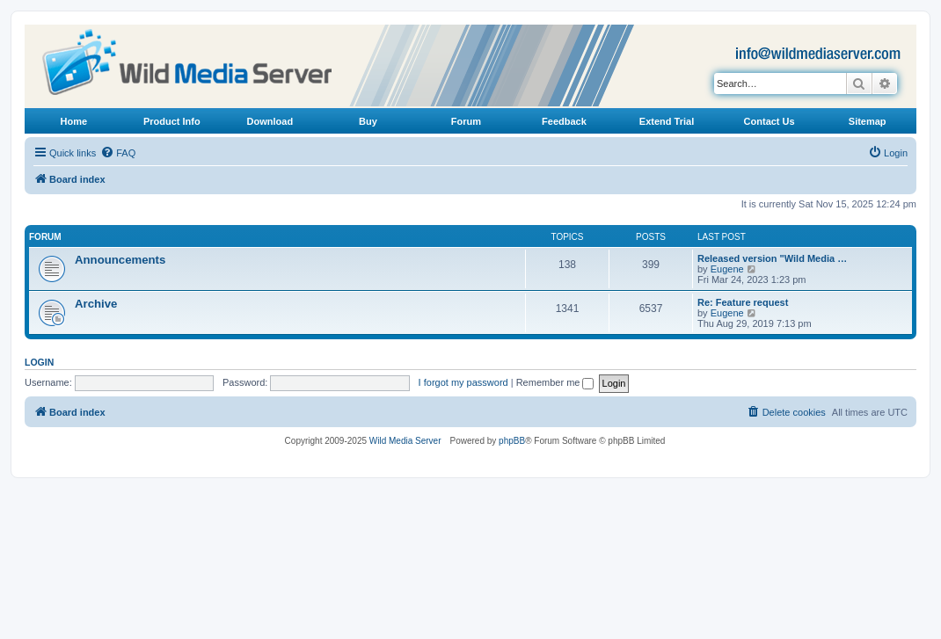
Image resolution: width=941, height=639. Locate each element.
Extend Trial (666, 121)
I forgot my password (463, 382)
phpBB (512, 441)
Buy (368, 121)
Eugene (727, 269)
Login (39, 362)
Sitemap (867, 121)
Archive (96, 303)
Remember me (555, 382)
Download (270, 121)
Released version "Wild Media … (772, 258)
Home (73, 121)
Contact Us (769, 121)
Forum (466, 121)
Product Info (172, 121)
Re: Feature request (742, 302)
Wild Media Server (405, 441)
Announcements (120, 259)
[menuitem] (117, 152)
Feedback (564, 121)
